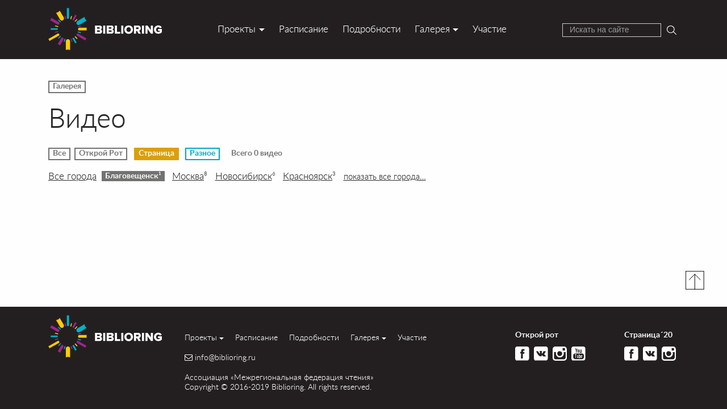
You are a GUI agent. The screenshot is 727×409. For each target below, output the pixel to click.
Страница (156, 153)
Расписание (303, 28)
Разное (202, 153)
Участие (490, 28)
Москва (189, 176)
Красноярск (309, 176)
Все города (72, 176)
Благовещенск (133, 175)
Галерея (432, 28)
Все (59, 153)
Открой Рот (101, 153)
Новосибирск (245, 176)
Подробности (371, 28)
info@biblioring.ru (225, 357)
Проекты (237, 28)
